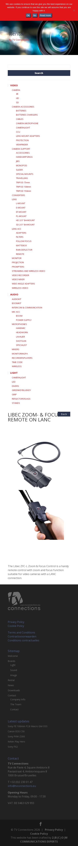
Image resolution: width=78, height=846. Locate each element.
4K (17, 93)
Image (13, 675)
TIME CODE (17, 362)
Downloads (14, 690)
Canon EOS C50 (16, 731)
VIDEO (14, 85)
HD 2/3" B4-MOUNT (25, 220)
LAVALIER (20, 336)
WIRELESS (17, 366)
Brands (11, 661)
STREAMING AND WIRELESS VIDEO (28, 270)
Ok (28, 15)
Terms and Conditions (21, 632)
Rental (11, 680)
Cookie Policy (16, 626)
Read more (45, 15)
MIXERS (15, 349)
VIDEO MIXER (18, 279)
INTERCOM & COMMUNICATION (27, 307)
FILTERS (19, 236)
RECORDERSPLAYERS (22, 357)
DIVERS (15, 386)
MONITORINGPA (20, 353)
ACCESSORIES (23, 152)
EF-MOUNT (21, 211)
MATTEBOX (21, 245)
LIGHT (14, 372)
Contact (12, 695)
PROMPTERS (18, 266)
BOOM (19, 315)
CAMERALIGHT (23, 127)
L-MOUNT (20, 203)
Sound (13, 670)
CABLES (19, 119)
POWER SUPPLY (23, 320)
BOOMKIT (16, 303)
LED (14, 381)
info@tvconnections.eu (22, 786)
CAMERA (16, 90)
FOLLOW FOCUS (23, 241)
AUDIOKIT (16, 299)
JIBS (18, 161)
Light (13, 665)
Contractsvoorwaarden (22, 636)
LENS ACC (16, 228)
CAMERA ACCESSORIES (23, 106)
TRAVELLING (22, 178)
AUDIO (14, 294)
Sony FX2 (13, 746)
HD (17, 98)
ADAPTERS (21, 232)
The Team (15, 704)
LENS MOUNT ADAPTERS (28, 135)
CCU (18, 131)
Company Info (17, 699)
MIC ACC (16, 311)
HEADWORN (22, 332)
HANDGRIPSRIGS (24, 156)
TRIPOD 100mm (23, 186)
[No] (74, 10)
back (64, 414)
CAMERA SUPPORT (21, 148)
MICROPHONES (19, 324)
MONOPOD (21, 165)
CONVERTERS (18, 195)
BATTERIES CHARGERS (27, 114)
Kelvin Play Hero (16, 741)
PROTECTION (22, 140)
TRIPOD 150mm (23, 190)
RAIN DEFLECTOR (24, 249)
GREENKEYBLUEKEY (21, 390)
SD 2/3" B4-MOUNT (25, 224)
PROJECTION (18, 262)
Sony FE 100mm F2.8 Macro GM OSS (27, 726)
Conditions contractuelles (23, 640)
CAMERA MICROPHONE (27, 123)
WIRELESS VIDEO (20, 287)
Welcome (13, 656)
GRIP (14, 394)
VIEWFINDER (22, 144)
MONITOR (16, 258)
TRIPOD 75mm (23, 182)
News (11, 685)
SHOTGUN (21, 340)
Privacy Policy (16, 622)
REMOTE (20, 254)
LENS (14, 199)
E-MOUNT (20, 207)
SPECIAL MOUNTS (24, 174)
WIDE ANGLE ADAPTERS (23, 283)
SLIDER (19, 169)
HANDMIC (20, 328)
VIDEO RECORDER (20, 275)
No (34, 15)
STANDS (16, 403)
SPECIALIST (21, 345)
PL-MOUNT (21, 216)
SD (17, 102)
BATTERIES (21, 110)
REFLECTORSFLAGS (21, 398)
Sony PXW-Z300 (16, 736)
